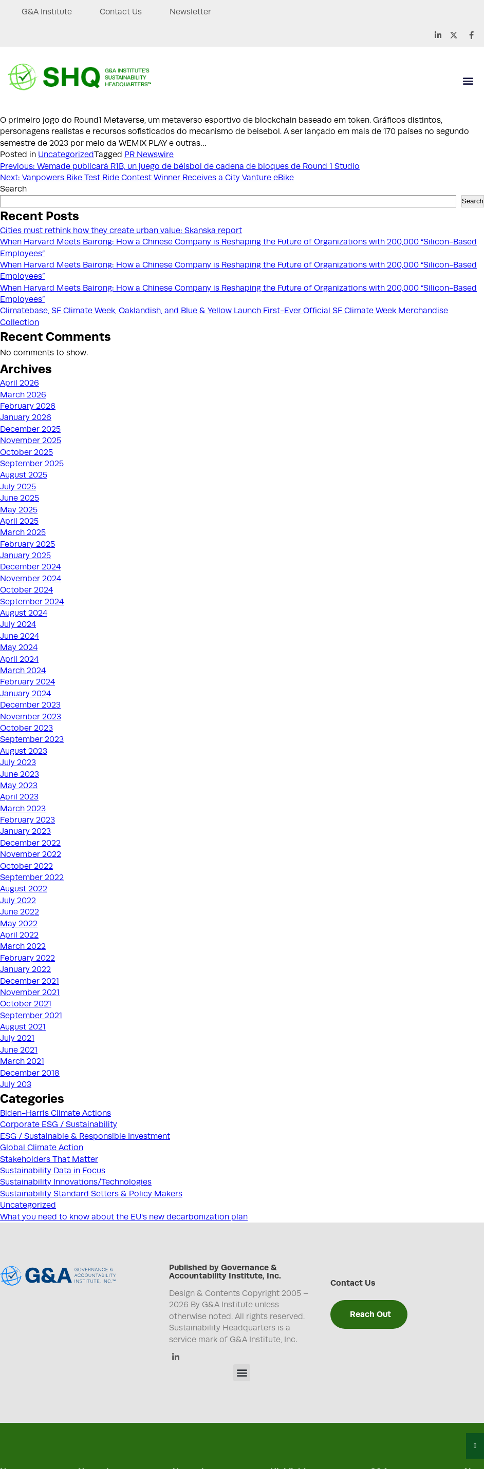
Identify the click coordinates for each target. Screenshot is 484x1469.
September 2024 (32, 601)
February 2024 (27, 681)
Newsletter (192, 11)
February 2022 (27, 958)
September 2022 (32, 877)
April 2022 (19, 935)
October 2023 (26, 728)
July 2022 (18, 900)
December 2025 (30, 429)
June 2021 (19, 1050)
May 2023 (19, 785)
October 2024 (26, 590)
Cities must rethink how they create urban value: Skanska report (121, 230)
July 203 (15, 1084)
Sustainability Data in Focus (52, 1170)
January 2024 (25, 693)
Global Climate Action (41, 1147)
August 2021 (23, 1027)
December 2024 (30, 566)
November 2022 (30, 854)
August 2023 (23, 751)
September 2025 (32, 463)
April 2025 (19, 521)
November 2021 (30, 992)
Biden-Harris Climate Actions (55, 1113)
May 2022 (19, 923)
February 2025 (27, 544)
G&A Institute (47, 11)
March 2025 (23, 532)
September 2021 (31, 1015)
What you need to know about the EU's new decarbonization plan (124, 1217)
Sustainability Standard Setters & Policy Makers (91, 1193)
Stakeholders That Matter (49, 1159)
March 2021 (22, 1061)
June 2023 (19, 774)
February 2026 (27, 406)
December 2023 (30, 705)
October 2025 (26, 452)
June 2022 (19, 912)
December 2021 (29, 981)
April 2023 (19, 797)
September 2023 (32, 739)
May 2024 (19, 647)
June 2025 (19, 498)
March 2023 (23, 808)
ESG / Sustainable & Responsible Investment (85, 1136)
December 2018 (30, 1073)
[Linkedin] (175, 1357)
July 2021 (17, 1038)
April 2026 (19, 383)
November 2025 (30, 440)
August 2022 (23, 888)
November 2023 (30, 716)
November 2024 (30, 578)
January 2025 (25, 555)
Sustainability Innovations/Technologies (76, 1182)
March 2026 (23, 394)
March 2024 (23, 670)
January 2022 (25, 969)
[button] (467, 80)
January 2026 (25, 417)
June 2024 (19, 636)
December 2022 (30, 843)
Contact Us (122, 11)
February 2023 (27, 820)
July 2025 (18, 486)
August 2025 (23, 475)
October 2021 (25, 1003)
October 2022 (26, 866)
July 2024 (18, 624)
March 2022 (23, 946)
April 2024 (19, 659)
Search (13, 189)
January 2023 (25, 831)
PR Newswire (149, 154)
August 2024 (23, 613)
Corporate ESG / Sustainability (58, 1124)
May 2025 (19, 509)
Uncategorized (66, 154)
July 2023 (18, 762)
